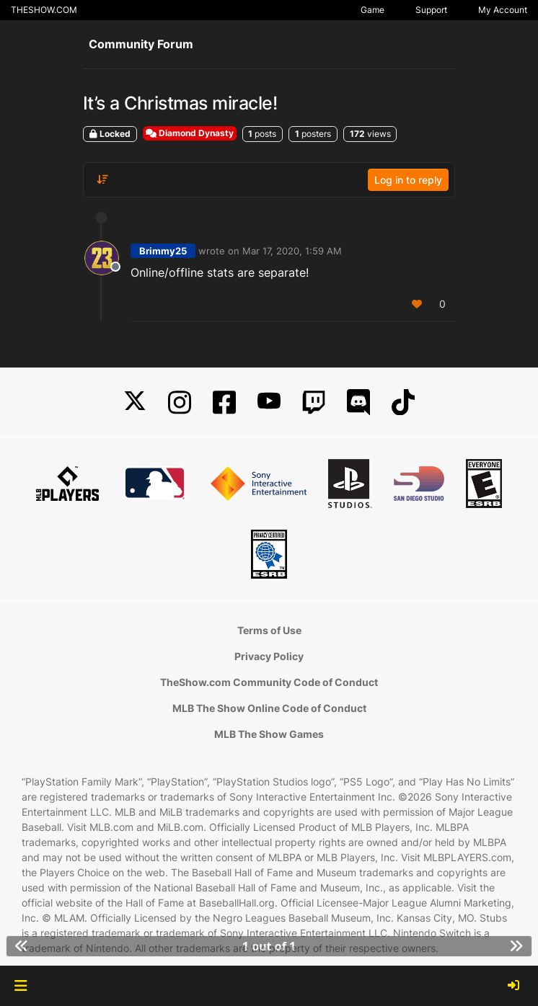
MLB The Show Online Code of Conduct (269, 708)
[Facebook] (224, 402)
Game (372, 9)
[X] (134, 402)
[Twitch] (313, 402)
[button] (20, 985)
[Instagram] (179, 402)
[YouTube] (269, 402)
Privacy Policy (269, 656)
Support (431, 9)
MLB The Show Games (269, 734)
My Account (502, 9)
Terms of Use (269, 630)
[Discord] (358, 402)
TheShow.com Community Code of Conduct (269, 682)
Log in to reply (408, 180)
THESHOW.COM (44, 9)
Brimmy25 (163, 251)
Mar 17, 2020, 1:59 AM (292, 251)
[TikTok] (403, 402)
